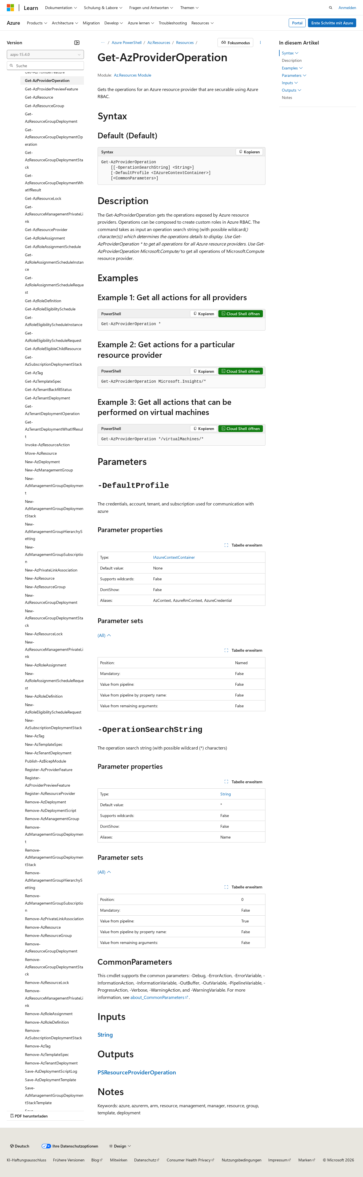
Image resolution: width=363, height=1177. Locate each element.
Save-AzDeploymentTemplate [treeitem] (50, 1079)
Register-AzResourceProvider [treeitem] (50, 793)
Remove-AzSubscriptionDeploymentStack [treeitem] (53, 1034)
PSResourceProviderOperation (137, 1072)
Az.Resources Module (132, 75)
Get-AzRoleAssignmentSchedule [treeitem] (53, 246)
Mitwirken (118, 1160)
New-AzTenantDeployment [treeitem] (48, 752)
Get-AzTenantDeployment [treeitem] (47, 398)
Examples (292, 68)
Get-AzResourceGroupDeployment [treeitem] (51, 117)
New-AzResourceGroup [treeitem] (45, 586)
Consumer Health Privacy (189, 1160)
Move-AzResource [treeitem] (41, 453)
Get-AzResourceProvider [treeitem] (46, 229)
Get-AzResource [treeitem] (39, 97)
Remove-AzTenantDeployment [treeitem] (51, 1063)
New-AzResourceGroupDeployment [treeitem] (51, 598)
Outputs (291, 90)
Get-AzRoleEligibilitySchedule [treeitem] (50, 309)
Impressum (278, 1160)
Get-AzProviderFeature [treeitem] (45, 72)
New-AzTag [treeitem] (34, 735)
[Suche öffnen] (330, 8)
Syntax (290, 53)
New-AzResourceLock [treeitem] (44, 633)
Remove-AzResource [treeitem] (43, 927)
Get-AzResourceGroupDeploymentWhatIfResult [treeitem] (54, 182)
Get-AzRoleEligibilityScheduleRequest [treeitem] (53, 336)
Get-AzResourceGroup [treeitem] (44, 105)
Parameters (294, 75)
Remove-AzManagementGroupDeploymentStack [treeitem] (54, 857)
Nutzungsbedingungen (241, 1160)
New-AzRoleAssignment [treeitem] (45, 665)
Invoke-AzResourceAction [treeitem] (47, 444)
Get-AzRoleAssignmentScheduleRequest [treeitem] (54, 285)
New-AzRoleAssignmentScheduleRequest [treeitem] (54, 681)
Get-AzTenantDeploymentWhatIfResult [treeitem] (54, 429)
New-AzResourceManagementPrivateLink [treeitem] (54, 649)
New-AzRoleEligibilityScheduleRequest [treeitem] (53, 708)
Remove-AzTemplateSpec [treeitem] (47, 1054)
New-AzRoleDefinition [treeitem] (44, 696)
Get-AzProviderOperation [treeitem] (47, 80)
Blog (95, 1160)
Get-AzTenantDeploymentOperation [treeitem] (52, 409)
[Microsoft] (10, 7)
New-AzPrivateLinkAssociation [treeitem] (51, 570)
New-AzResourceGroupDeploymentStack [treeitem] (54, 618)
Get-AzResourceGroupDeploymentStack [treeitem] (54, 160)
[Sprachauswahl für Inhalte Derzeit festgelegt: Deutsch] (20, 1146)
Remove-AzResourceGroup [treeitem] (48, 935)
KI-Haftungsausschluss (26, 1160)
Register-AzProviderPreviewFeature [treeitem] (47, 781)
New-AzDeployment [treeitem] (42, 461)
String (225, 794)
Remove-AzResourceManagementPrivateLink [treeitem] (54, 998)
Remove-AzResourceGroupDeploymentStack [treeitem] (54, 967)
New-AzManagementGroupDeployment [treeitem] (54, 486)
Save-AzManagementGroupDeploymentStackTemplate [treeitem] (54, 1095)
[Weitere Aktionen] (260, 42)
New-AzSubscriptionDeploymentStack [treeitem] (53, 723)
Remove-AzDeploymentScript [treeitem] (50, 810)
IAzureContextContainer (174, 557)
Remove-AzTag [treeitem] (37, 1046)
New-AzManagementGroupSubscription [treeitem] (54, 554)
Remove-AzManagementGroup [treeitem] (52, 818)
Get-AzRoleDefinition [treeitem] (43, 300)
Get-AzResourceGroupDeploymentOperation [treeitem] (54, 137)
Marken (305, 1160)
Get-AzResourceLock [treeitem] (43, 198)
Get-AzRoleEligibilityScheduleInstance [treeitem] (53, 321)
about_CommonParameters (157, 997)
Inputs (290, 82)
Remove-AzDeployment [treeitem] (45, 802)
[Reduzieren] (77, 42)
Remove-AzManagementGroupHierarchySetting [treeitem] (54, 880)
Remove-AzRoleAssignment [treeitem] (49, 1013)
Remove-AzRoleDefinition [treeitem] (47, 1022)
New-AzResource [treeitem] (39, 578)
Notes (287, 97)
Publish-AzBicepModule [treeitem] (45, 761)
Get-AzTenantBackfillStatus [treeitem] (48, 389)
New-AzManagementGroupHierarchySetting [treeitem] (54, 531)
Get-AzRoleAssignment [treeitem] (45, 238)
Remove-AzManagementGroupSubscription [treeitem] (54, 903)
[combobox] (45, 54)
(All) (104, 635)
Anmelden (347, 7)
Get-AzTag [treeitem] (34, 372)
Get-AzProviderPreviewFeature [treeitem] (51, 89)
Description (292, 60)
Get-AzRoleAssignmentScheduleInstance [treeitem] (54, 262)
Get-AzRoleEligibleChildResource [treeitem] (53, 348)
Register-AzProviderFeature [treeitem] (48, 769)
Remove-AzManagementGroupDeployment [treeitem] (54, 834)
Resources (185, 42)
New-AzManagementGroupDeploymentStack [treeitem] (54, 508)
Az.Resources (158, 42)
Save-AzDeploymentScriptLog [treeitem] (51, 1071)
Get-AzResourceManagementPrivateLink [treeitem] (54, 214)
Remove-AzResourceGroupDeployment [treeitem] (51, 947)
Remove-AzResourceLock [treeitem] (47, 982)
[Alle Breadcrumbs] (102, 42)
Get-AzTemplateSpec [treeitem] (43, 381)
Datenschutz (145, 1160)
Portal (297, 23)
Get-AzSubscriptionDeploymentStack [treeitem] (53, 360)
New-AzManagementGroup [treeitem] (49, 470)
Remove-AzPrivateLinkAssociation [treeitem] (54, 918)
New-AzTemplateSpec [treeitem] (44, 744)
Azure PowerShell (127, 42)
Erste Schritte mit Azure (332, 23)
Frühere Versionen (69, 1160)
